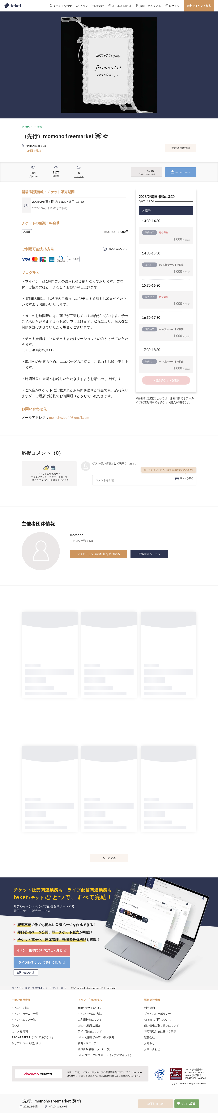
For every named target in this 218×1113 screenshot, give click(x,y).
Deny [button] (184, 1094)
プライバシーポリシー (157, 1013)
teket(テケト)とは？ (90, 1007)
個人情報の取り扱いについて (161, 1025)
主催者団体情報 (180, 148)
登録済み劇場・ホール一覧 (94, 1049)
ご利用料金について (90, 1019)
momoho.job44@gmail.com (69, 417)
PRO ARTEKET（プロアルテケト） (33, 1037)
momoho (76, 535)
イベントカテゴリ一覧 (25, 1013)
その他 (26, 126)
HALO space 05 (58, 1106)
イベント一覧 (56, 988)
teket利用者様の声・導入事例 (96, 1037)
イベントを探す (21, 1007)
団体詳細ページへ (149, 553)
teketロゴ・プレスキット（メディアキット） (105, 1055)
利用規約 (149, 1007)
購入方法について (118, 248)
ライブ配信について (90, 1031)
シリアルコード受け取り (26, 1043)
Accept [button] (204, 1093)
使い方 (16, 1025)
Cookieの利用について (157, 1019)
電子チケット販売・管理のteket (28, 988)
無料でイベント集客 (199, 5)
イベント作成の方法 (90, 1013)
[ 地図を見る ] (34, 150)
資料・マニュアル (88, 1043)
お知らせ (149, 1043)
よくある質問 (20, 1031)
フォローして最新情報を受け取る (98, 554)
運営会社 (149, 1037)
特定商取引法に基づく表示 (160, 1031)
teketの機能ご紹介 (89, 1025)
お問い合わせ (152, 1049)
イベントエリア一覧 (24, 1019)
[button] (5, 1098)
